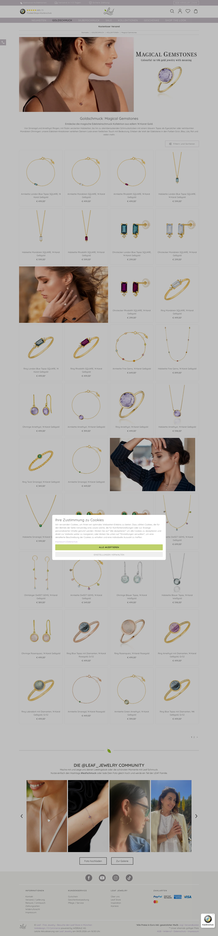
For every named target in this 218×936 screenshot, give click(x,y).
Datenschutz (72, 541)
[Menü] (213, 915)
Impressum (60, 541)
